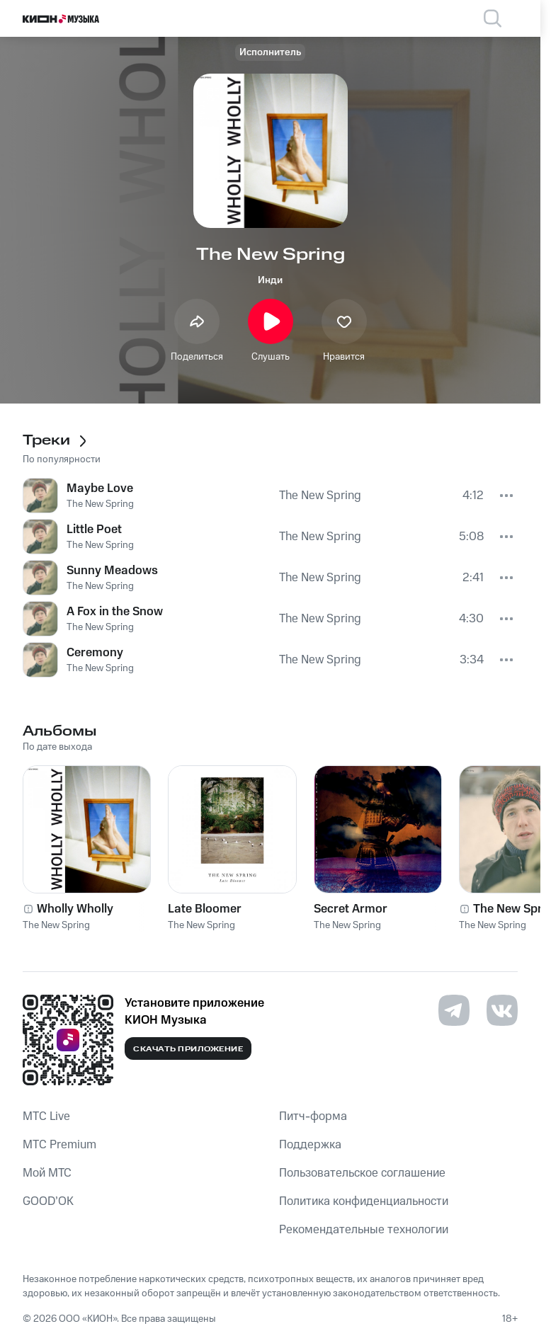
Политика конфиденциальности (363, 1201)
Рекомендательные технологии (363, 1229)
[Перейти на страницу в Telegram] (454, 1010)
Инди (270, 280)
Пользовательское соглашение (362, 1173)
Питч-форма (313, 1116)
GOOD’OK (48, 1201)
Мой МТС (47, 1173)
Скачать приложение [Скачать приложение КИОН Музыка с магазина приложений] (188, 1049)
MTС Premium (59, 1144)
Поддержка (310, 1144)
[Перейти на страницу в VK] (502, 1010)
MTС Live (46, 1116)
